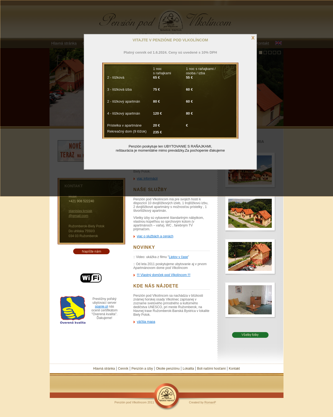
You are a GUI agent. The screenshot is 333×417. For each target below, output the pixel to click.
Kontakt (234, 368)
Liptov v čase (178, 257)
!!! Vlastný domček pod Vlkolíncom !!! (163, 275)
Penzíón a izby (142, 368)
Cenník (123, 368)
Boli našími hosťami (211, 368)
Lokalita (188, 368)
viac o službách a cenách (155, 236)
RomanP (210, 402)
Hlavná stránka (104, 368)
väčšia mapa (146, 322)
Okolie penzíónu (168, 368)
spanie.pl (101, 306)
